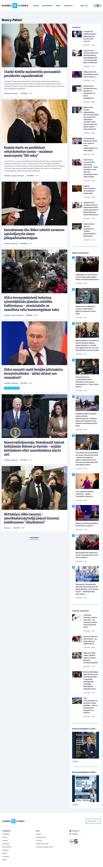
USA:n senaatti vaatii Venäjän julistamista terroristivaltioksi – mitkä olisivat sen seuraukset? (33, 373)
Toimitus (39, 840)
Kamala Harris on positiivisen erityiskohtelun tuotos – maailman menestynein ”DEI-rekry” (28, 152)
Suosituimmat (47, 6)
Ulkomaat (14, 94)
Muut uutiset (6, 847)
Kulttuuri (5, 850)
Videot (58, 6)
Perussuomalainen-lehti (44, 847)
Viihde (4, 860)
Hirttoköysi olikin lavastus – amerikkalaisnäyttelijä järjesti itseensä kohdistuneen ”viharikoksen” (31, 518)
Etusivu (36, 6)
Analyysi (14, 176)
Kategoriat (69, 5)
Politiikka (7, 94)
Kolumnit (5, 856)
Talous (13, 315)
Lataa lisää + (34, 537)
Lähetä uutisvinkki (42, 844)
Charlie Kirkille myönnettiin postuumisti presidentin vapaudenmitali (32, 74)
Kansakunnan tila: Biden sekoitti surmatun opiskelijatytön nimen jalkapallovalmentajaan (34, 234)
